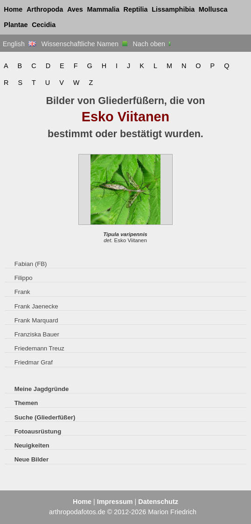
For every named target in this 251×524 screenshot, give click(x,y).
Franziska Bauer (36, 334)
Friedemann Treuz (39, 348)
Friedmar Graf (33, 362)
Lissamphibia (173, 9)
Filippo (23, 277)
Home (13, 9)
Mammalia (103, 9)
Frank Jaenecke (36, 306)
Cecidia (44, 24)
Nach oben (153, 44)
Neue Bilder (31, 459)
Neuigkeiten (31, 445)
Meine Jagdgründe (41, 388)
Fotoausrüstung (37, 431)
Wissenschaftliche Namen (84, 44)
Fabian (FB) (30, 263)
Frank (22, 291)
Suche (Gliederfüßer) (45, 417)
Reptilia (136, 9)
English (19, 44)
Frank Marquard (36, 320)
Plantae (16, 24)
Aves (75, 9)
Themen (26, 402)
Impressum (115, 501)
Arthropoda (45, 9)
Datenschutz (158, 501)
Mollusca (213, 9)
